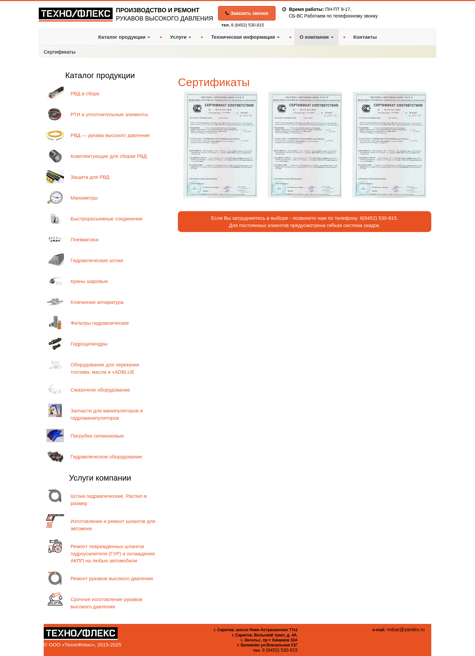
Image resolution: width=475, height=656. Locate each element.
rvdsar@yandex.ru (406, 629)
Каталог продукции (124, 37)
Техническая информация (245, 37)
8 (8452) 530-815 (247, 25)
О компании (316, 37)
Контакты (365, 37)
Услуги (180, 37)
